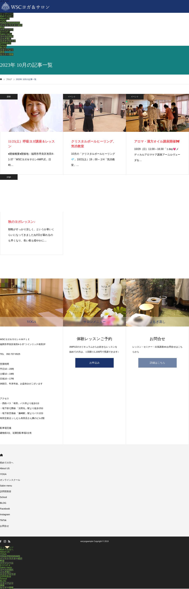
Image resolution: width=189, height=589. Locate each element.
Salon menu (6, 34)
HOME (1, 455)
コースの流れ (6, 36)
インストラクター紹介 (11, 25)
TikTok (3, 520)
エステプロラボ (8, 41)
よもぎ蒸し (5, 38)
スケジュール (6, 29)
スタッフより (6, 49)
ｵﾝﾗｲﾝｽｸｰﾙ (5, 32)
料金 (2, 27)
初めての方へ (6, 16)
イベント (72, 97)
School (3, 45)
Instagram (5, 514)
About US (5, 18)
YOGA (3, 20)
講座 (2, 52)
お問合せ (4, 526)
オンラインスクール (10, 480)
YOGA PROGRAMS (10, 23)
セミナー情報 (6, 54)
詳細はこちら (157, 362)
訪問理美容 (5, 43)
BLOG (3, 47)
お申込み (94, 362)
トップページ (6, 14)
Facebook (5, 508)
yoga (9, 177)
